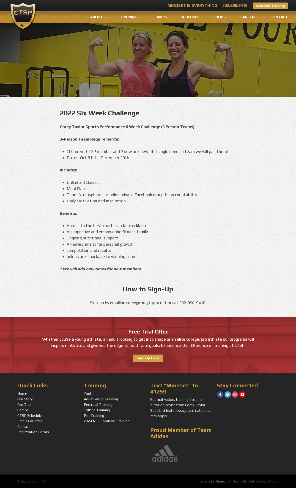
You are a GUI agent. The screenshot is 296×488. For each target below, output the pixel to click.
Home (22, 393)
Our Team (25, 404)
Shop (218, 17)
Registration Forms (33, 432)
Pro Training (94, 415)
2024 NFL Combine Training (106, 421)
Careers (248, 17)
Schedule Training (270, 6)
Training (128, 17)
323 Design (217, 481)
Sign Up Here (148, 358)
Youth (88, 393)
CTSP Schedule (29, 415)
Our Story (25, 399)
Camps (160, 17)
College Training (97, 410)
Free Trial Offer (29, 421)
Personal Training (98, 404)
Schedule (190, 17)
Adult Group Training (101, 399)
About (96, 17)
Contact (279, 17)
